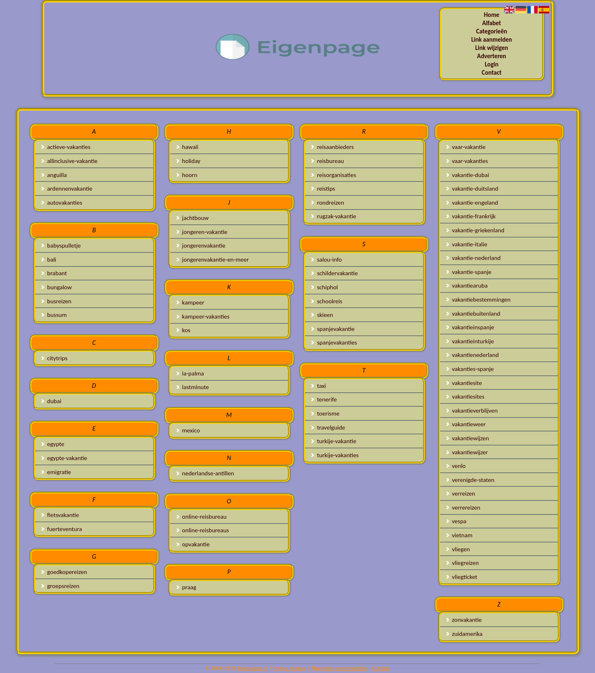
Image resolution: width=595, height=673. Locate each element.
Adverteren (491, 56)
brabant (54, 273)
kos (183, 330)
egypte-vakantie (64, 458)
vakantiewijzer (467, 452)
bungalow (56, 287)
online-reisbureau (201, 516)
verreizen (460, 493)
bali (48, 259)
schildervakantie (334, 273)
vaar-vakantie (466, 147)
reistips (323, 188)
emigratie (56, 472)
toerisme (325, 413)
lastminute (192, 387)
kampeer (190, 302)
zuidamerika (464, 634)
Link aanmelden (491, 39)
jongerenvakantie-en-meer (212, 259)
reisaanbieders (332, 147)
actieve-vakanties (65, 147)
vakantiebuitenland (473, 313)
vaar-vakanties (467, 161)
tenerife (324, 399)
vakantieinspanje (470, 327)
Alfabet (491, 23)
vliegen (458, 549)
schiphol (324, 287)
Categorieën (491, 31)
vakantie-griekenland (475, 230)
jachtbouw (192, 218)
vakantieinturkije (470, 341)
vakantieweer (466, 424)
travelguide (328, 427)
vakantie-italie (466, 244)
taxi (318, 386)
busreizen (56, 301)
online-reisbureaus (202, 530)
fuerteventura (61, 529)
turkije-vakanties (335, 455)
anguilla (54, 175)
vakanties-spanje (470, 369)
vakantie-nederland (473, 258)
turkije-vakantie (333, 441)
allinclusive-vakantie (69, 161)
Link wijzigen (491, 48)
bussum (54, 315)
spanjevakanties (334, 342)
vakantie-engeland (472, 202)
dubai (51, 401)
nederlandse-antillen (205, 473)
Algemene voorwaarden (339, 668)
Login (491, 64)
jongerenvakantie (201, 245)
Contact (492, 72)
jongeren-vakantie (202, 232)
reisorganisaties (333, 175)
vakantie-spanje (468, 272)
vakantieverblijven (472, 410)
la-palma (190, 373)
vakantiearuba (467, 285)
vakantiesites (465, 396)
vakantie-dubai (467, 175)
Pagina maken (289, 668)
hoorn (187, 175)
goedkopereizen (64, 572)
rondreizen (327, 202)
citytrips (54, 358)
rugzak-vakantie (333, 216)
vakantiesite (464, 383)
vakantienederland (472, 355)
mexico (188, 430)
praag (186, 587)
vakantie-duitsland (472, 188)
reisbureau (327, 161)
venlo (456, 466)
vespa (456, 521)
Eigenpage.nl (252, 668)
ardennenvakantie (66, 188)
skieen (322, 315)
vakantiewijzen (467, 438)
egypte (52, 444)
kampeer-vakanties (203, 316)
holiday (188, 161)
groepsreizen (60, 586)
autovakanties (61, 202)
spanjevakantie (333, 329)
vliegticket (461, 577)
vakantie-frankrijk (471, 216)
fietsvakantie (60, 515)
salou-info (326, 259)
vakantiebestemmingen (478, 299)
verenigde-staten (470, 480)
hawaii (187, 147)
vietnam (459, 535)
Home (491, 15)
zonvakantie (464, 619)
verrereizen (463, 507)
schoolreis (326, 301)
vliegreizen (462, 563)
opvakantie (193, 544)
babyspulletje (61, 245)
